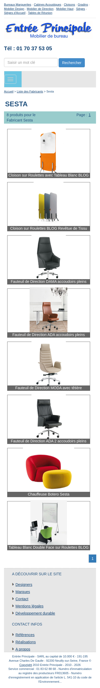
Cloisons (69, 4)
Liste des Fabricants (30, 91)
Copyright (25, 664)
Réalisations (25, 642)
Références (25, 635)
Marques (22, 592)
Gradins (83, 4)
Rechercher (71, 63)
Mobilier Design (14, 8)
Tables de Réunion (40, 12)
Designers (23, 584)
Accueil (8, 91)
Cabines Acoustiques (47, 4)
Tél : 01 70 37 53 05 (28, 48)
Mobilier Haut (65, 8)
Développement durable (35, 613)
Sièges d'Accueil (14, 12)
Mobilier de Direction (40, 8)
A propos (22, 649)
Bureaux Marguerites (17, 4)
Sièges (80, 8)
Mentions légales (29, 606)
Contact (21, 599)
